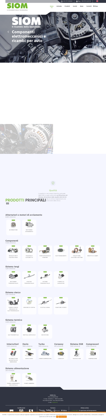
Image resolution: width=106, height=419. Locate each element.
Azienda (58, 6)
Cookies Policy (62, 416)
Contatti (88, 6)
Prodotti (66, 6)
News (81, 6)
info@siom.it (55, 403)
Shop (96, 6)
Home (50, 6)
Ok (57, 416)
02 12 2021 (75, 411)
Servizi (74, 6)
